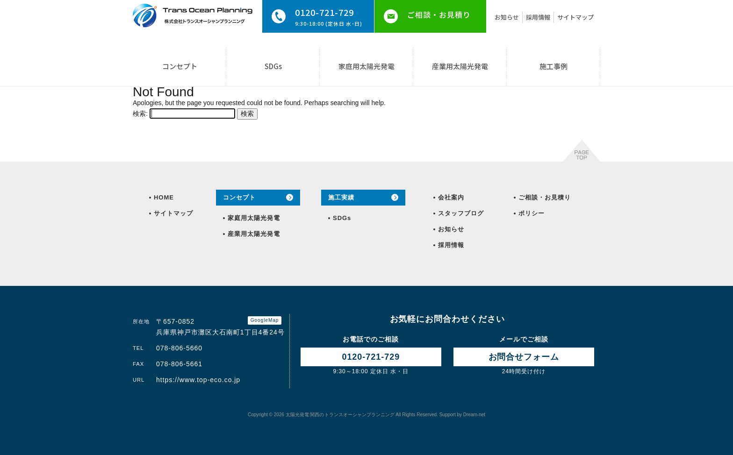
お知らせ (507, 17)
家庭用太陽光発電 (366, 66)
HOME (164, 197)
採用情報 (538, 17)
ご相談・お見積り (439, 14)
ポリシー (531, 213)
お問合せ (524, 357)
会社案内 (451, 197)
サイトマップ (575, 17)
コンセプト (179, 66)
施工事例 (553, 66)
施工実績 (341, 197)
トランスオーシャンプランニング (340, 414)
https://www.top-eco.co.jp (198, 380)
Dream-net (474, 414)
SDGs (273, 66)
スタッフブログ (461, 213)
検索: (140, 113)
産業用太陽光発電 (460, 66)
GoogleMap (265, 320)
